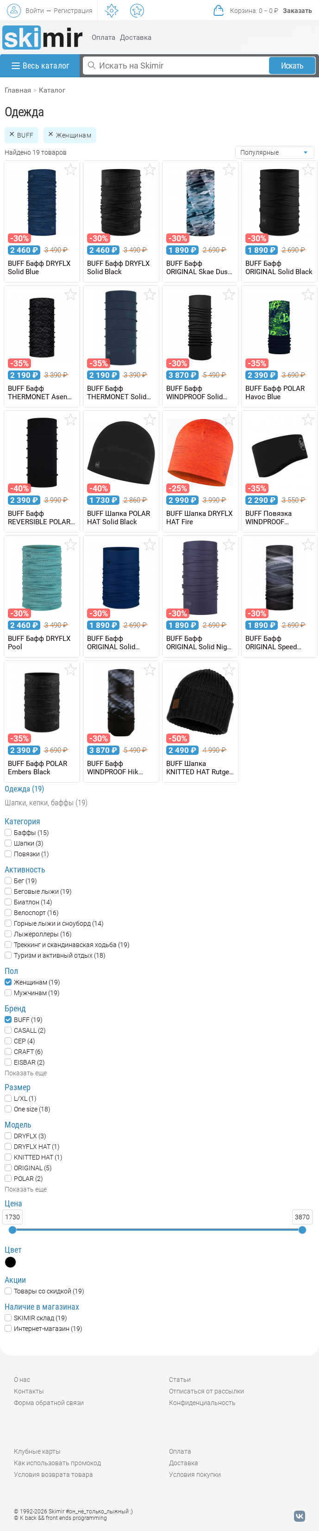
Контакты (29, 1391)
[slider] (12, 1230)
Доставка (135, 37)
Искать (292, 65)
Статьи (180, 1379)
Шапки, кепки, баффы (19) (46, 802)
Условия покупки (195, 1474)
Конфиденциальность (202, 1402)
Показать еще (26, 1073)
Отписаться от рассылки (206, 1391)
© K (60, 1518)
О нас (22, 1379)
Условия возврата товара (53, 1474)
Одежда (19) (24, 788)
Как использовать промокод (57, 1463)
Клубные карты (37, 1451)
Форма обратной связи (49, 1402)
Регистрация (73, 10)
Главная (18, 90)
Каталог (52, 90)
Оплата (103, 37)
